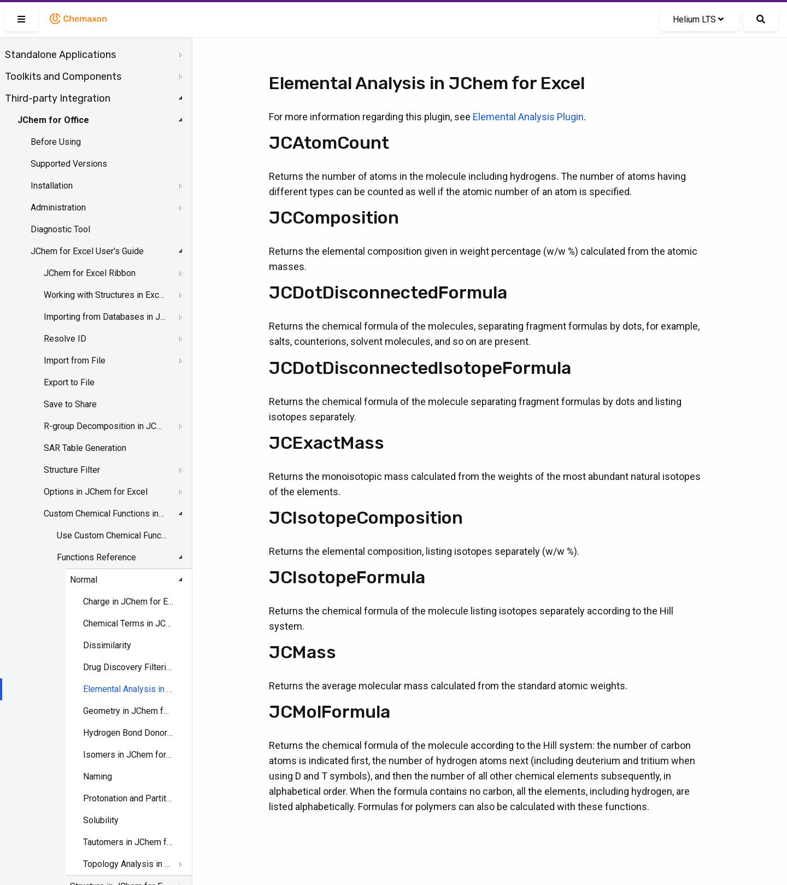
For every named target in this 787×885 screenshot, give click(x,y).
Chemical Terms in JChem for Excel (128, 623)
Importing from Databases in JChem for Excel (105, 317)
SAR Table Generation (85, 448)
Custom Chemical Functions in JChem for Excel (105, 513)
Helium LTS (698, 19)
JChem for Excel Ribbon (90, 273)
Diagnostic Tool (60, 229)
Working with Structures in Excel (105, 295)
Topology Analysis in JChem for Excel (128, 864)
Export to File (69, 382)
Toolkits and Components (63, 77)
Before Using (56, 142)
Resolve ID (65, 338)
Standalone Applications (60, 55)
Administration (58, 207)
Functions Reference (96, 557)
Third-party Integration (57, 98)
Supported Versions (69, 164)
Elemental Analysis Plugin (528, 116)
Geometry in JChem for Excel (128, 711)
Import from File (74, 360)
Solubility (101, 820)
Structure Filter (72, 470)
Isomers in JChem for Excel (128, 754)
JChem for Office (53, 120)
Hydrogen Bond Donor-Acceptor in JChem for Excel (128, 733)
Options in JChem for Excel (96, 492)
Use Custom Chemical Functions (112, 535)
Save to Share (70, 404)
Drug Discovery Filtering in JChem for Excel (128, 667)
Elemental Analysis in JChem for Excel (128, 689)
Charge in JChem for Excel (128, 601)
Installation (52, 185)
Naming (97, 776)
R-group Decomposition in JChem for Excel (105, 426)
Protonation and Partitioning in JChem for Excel (128, 798)
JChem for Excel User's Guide (87, 251)
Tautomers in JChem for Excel (128, 842)
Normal (83, 580)
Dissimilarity (107, 645)
